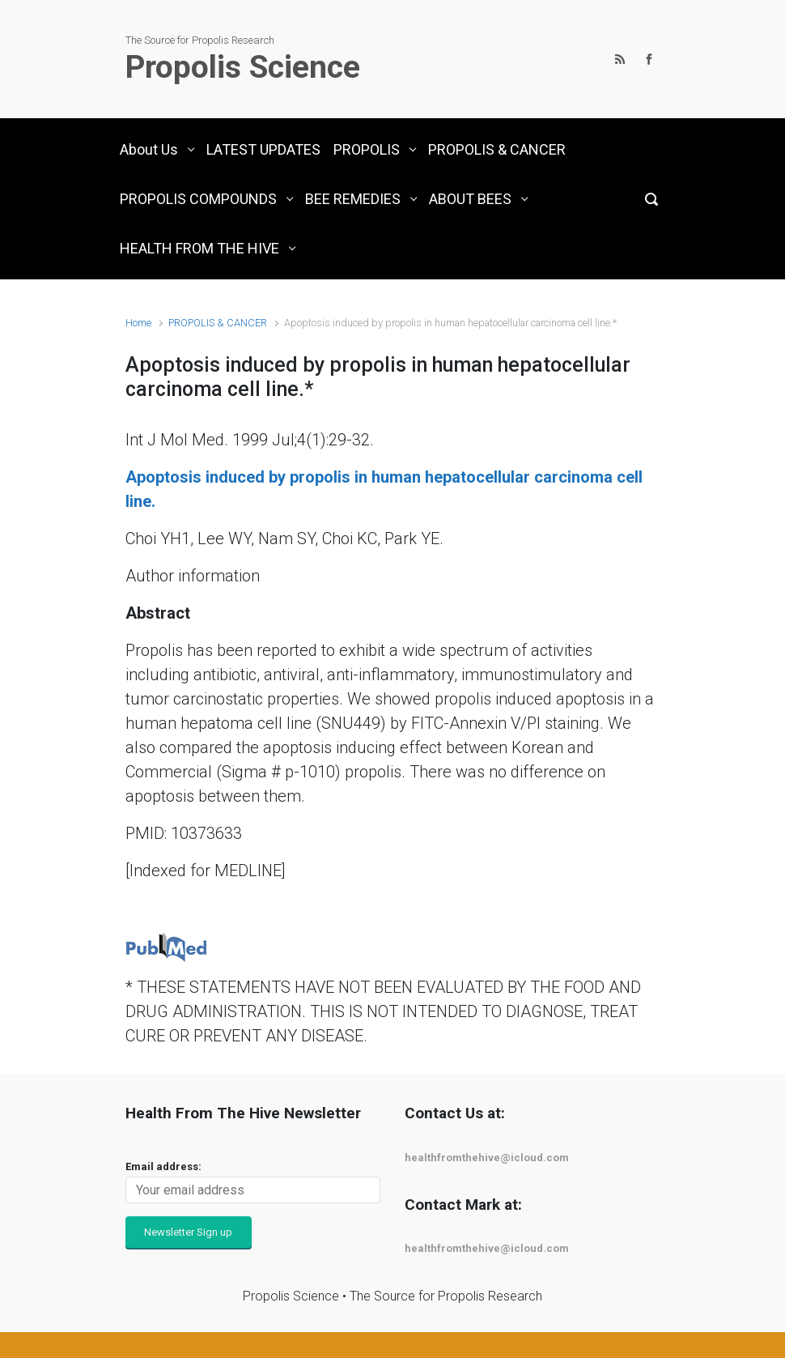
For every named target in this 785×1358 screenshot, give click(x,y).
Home (138, 323)
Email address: (163, 1166)
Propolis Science (242, 67)
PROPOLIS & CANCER (217, 323)
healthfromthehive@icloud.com (487, 1158)
